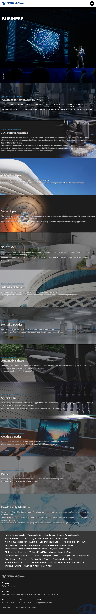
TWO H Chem (13, 3)
